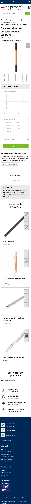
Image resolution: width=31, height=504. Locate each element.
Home (2, 20)
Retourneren (4, 475)
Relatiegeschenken (11, 20)
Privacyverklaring (21, 501)
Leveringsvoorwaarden (7, 456)
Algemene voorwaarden (8, 501)
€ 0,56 (6, 284)
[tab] (15, 175)
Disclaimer (5, 503)
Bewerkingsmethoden (7, 459)
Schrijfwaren (22, 20)
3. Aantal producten (9, 139)
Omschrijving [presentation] (15, 175)
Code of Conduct (5, 454)
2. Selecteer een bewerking (12, 114)
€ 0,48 (6, 244)
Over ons (3, 449)
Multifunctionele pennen (8, 22)
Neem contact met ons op (9, 164)
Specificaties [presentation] (15, 180)
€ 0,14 (6, 360)
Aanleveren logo (5, 462)
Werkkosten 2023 (6, 452)
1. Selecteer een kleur (10, 91)
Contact (3, 470)
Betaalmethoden (6, 472)
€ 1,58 (6, 323)
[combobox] (13, 13)
